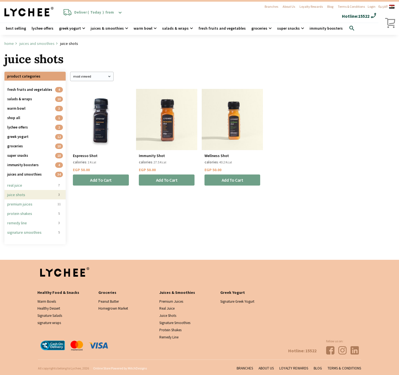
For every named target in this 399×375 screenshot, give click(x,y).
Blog (330, 6)
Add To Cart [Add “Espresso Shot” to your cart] (101, 180)
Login (371, 6)
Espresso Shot (85, 155)
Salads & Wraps (19, 99)
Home (9, 43)
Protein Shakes (19, 213)
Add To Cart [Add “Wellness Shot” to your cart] (232, 180)
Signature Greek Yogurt (237, 301)
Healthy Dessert (48, 308)
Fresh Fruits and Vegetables (222, 28)
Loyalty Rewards (311, 6)
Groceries (259, 28)
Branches (271, 6)
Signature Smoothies (24, 232)
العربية (386, 6)
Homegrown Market (113, 308)
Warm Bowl (143, 28)
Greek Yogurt (70, 28)
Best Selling (16, 28)
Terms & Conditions (351, 6)
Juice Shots (16, 194)
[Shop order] (92, 76)
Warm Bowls (46, 301)
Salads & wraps (175, 28)
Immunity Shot (152, 155)
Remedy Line (17, 222)
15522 (363, 16)
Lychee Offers (42, 28)
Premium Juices (19, 204)
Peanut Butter (108, 301)
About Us (289, 6)
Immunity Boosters (326, 28)
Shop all (13, 117)
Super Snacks (288, 28)
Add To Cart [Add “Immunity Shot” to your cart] (167, 180)
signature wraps (49, 322)
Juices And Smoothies (37, 43)
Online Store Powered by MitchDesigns (120, 368)
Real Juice (14, 185)
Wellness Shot (216, 155)
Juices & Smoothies (107, 28)
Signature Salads (49, 315)
